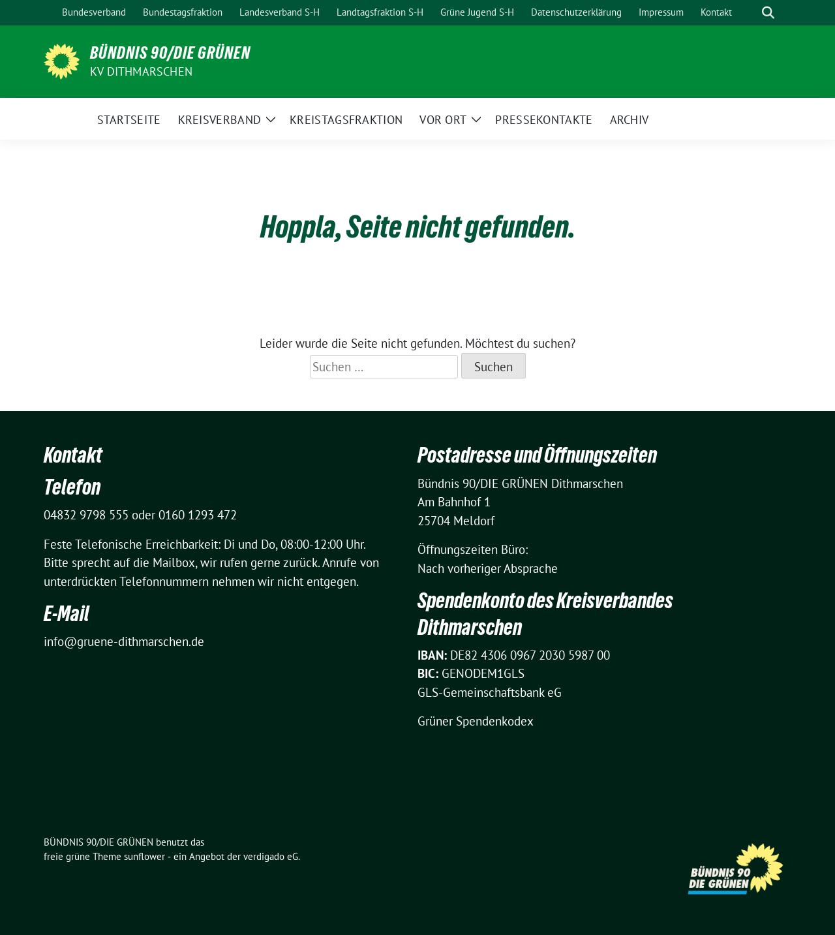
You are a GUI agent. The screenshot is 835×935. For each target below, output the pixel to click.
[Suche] (749, 12)
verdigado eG (270, 856)
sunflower (144, 856)
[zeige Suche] (768, 12)
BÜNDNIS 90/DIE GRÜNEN (170, 53)
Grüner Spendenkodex (476, 721)
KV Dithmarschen (141, 71)
